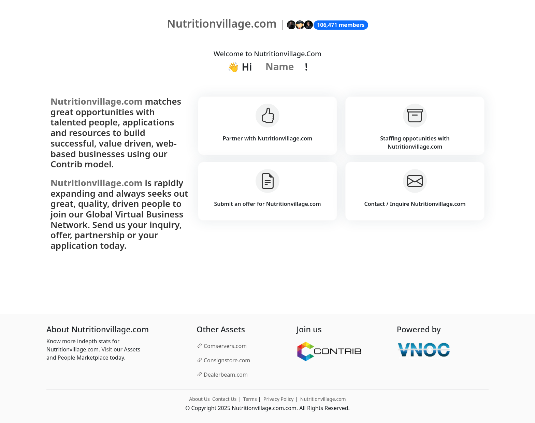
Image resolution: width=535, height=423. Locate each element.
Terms (250, 399)
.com (222, 346)
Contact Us (224, 399)
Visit (106, 349)
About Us (199, 399)
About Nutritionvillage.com (97, 329)
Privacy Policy (278, 399)
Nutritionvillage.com (323, 399)
